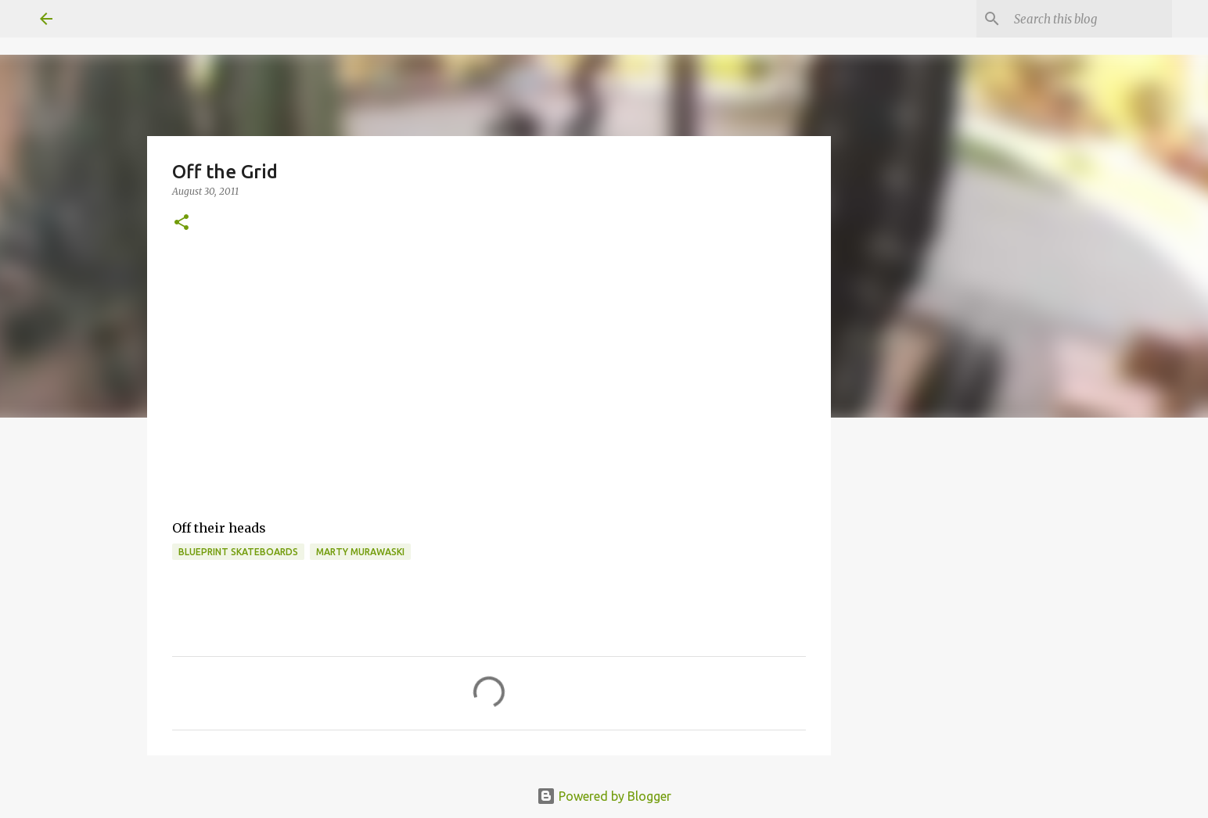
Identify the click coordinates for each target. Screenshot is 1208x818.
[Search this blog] (1090, 19)
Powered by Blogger (604, 796)
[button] (181, 223)
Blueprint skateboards (238, 552)
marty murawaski (360, 552)
